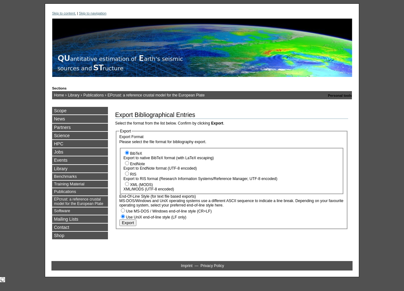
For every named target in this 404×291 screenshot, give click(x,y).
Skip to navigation (92, 13)
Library (74, 95)
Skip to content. (64, 13)
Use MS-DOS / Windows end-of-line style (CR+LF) (169, 211)
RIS (133, 174)
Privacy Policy (212, 266)
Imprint (187, 266)
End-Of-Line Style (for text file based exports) (157, 196)
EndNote (137, 164)
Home (59, 95)
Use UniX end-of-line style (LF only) (156, 217)
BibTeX (136, 153)
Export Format (131, 137)
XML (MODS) (141, 185)
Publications (93, 95)
